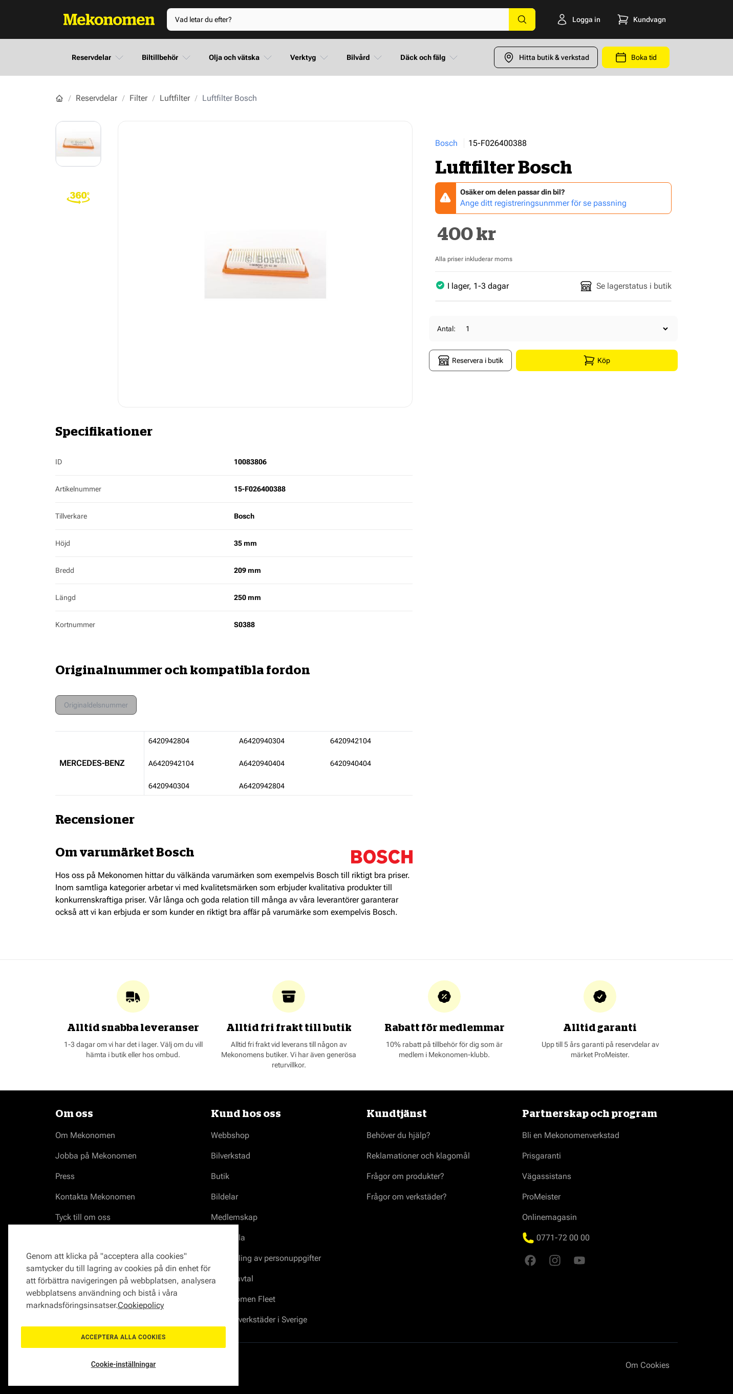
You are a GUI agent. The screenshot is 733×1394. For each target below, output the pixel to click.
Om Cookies (648, 1365)
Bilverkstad (230, 1156)
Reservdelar (98, 57)
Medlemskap (234, 1217)
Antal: (446, 329)
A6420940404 (262, 763)
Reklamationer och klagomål (418, 1156)
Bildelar (224, 1197)
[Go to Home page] (109, 19)
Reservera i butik (470, 360)
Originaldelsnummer (96, 705)
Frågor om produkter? (405, 1176)
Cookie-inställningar (123, 1364)
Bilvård (365, 57)
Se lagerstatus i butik (626, 286)
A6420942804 (262, 786)
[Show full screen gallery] (265, 264)
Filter (138, 98)
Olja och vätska (241, 57)
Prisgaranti (541, 1156)
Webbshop (230, 1135)
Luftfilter (175, 98)
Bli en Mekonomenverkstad (570, 1135)
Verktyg (310, 57)
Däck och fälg (430, 57)
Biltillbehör (167, 57)
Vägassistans (546, 1176)
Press (65, 1176)
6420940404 (350, 763)
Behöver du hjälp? (398, 1135)
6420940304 (168, 786)
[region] (123, 1305)
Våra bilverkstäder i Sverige (259, 1319)
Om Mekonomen (85, 1135)
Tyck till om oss (83, 1217)
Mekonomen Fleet (243, 1299)
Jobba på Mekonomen (96, 1156)
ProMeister (541, 1197)
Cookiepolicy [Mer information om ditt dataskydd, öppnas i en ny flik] (141, 1305)
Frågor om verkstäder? (406, 1197)
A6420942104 (171, 763)
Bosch (446, 143)
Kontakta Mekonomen (95, 1197)
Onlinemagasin (549, 1217)
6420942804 (168, 741)
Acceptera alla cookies (123, 1337)
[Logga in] (569, 19)
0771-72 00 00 (563, 1237)
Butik (220, 1176)
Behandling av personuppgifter (266, 1258)
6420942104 (350, 741)
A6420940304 (262, 741)
